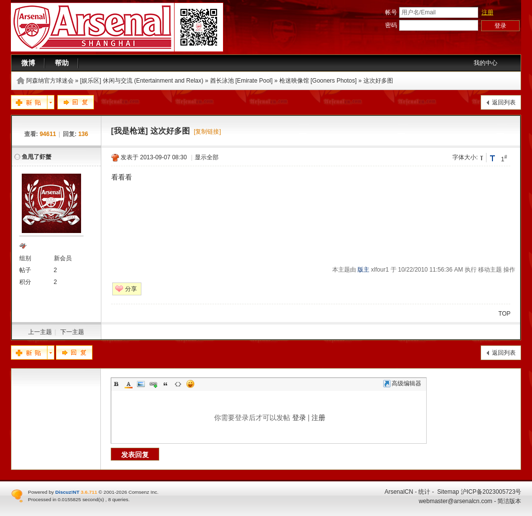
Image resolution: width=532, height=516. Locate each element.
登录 (299, 418)
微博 (28, 63)
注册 (487, 12)
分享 (131, 288)
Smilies (190, 384)
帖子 (25, 270)
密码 (391, 25)
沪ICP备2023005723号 (491, 491)
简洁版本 (509, 501)
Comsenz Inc (143, 492)
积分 (25, 282)
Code (178, 384)
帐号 (391, 12)
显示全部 (207, 157)
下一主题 (72, 331)
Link (153, 384)
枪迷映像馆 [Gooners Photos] (318, 80)
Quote (166, 384)
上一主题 (40, 331)
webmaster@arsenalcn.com (455, 501)
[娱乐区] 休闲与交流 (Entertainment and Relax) (141, 80)
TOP (504, 313)
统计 (424, 491)
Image (141, 384)
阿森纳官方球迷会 (50, 80)
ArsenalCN (399, 491)
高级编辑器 (402, 383)
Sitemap (448, 491)
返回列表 (504, 102)
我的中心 (485, 62)
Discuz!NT (67, 492)
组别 (25, 258)
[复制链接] (207, 131)
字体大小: (465, 157)
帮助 (62, 63)
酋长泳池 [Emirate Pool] (241, 80)
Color (128, 384)
